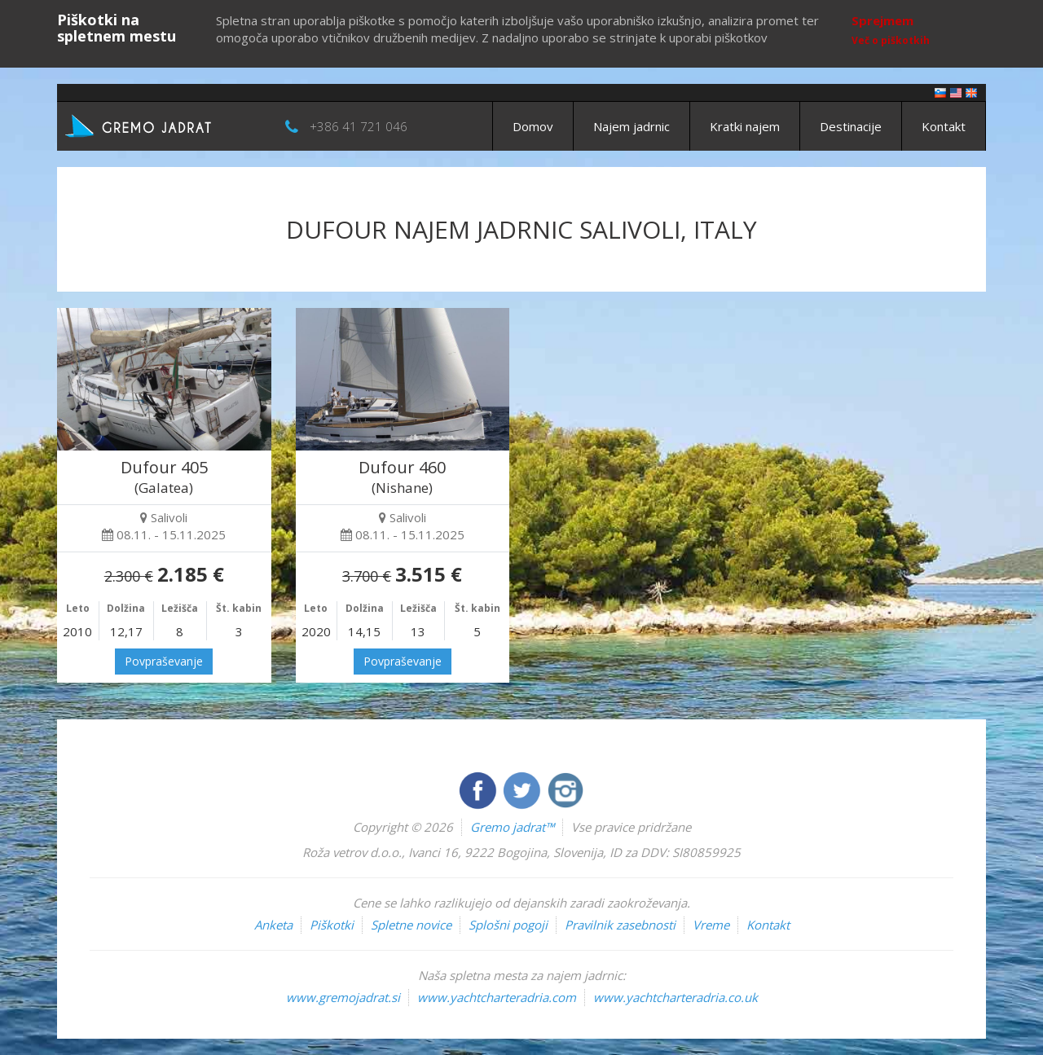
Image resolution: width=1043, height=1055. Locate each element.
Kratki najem (745, 126)
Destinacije (851, 126)
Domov (533, 126)
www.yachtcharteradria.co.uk (675, 997)
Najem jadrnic (631, 126)
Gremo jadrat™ (512, 827)
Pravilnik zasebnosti (620, 925)
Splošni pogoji (508, 925)
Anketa (273, 925)
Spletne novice (411, 925)
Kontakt (944, 126)
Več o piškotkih (891, 40)
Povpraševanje (164, 661)
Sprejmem (882, 20)
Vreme (711, 925)
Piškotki (332, 925)
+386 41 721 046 (358, 126)
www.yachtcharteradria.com (496, 997)
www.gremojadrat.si (343, 997)
